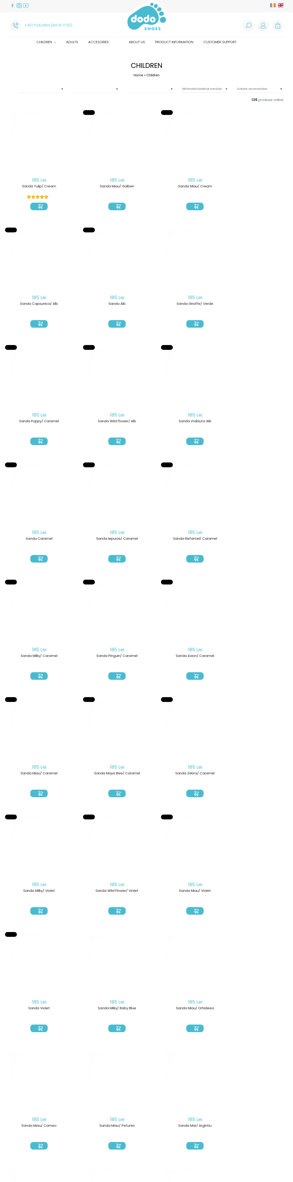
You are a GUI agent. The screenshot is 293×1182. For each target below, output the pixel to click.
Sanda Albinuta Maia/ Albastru (29, 1010)
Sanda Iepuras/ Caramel (29, 422)
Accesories (98, 42)
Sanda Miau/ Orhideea (205, 657)
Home (138, 75)
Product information (174, 42)
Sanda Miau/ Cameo (263, 657)
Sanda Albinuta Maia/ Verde (87, 893)
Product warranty (85, 1114)
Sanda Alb (263, 187)
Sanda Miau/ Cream (146, 187)
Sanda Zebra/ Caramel (146, 540)
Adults (72, 42)
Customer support (219, 42)
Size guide (137, 1123)
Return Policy (80, 1110)
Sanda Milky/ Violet (205, 540)
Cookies (76, 1128)
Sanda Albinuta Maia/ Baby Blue (205, 894)
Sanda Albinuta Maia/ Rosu (29, 893)
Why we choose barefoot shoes (156, 1116)
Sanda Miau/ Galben (88, 187)
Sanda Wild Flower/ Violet (263, 540)
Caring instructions (146, 1127)
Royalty (238, 1168)
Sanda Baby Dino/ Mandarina (205, 1010)
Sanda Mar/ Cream (146, 775)
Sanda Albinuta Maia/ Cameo (146, 893)
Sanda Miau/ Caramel (29, 540)
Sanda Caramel (263, 304)
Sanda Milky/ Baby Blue (146, 657)
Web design (219, 1168)
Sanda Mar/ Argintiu (87, 775)
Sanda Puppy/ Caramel (88, 304)
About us (137, 42)
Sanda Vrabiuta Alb (205, 304)
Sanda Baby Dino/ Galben (146, 1010)
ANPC (73, 1132)
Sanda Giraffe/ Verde (29, 304)
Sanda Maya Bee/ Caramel (88, 540)
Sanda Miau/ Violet (29, 657)
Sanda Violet (88, 657)
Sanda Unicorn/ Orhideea (263, 775)
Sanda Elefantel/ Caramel (88, 422)
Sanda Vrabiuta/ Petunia (264, 1010)
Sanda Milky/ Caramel (146, 422)
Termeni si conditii (84, 1117)
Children (46, 42)
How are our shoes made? (151, 1119)
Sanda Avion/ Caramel (263, 422)
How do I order (82, 1103)
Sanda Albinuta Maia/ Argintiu (88, 1010)
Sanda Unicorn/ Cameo (205, 775)
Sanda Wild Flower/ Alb (146, 304)
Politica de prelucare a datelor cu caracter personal (98, 1122)
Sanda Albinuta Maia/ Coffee (263, 893)
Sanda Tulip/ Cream (29, 187)
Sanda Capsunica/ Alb (205, 187)
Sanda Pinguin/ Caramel (205, 422)
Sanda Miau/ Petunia (29, 775)
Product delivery (83, 1106)
